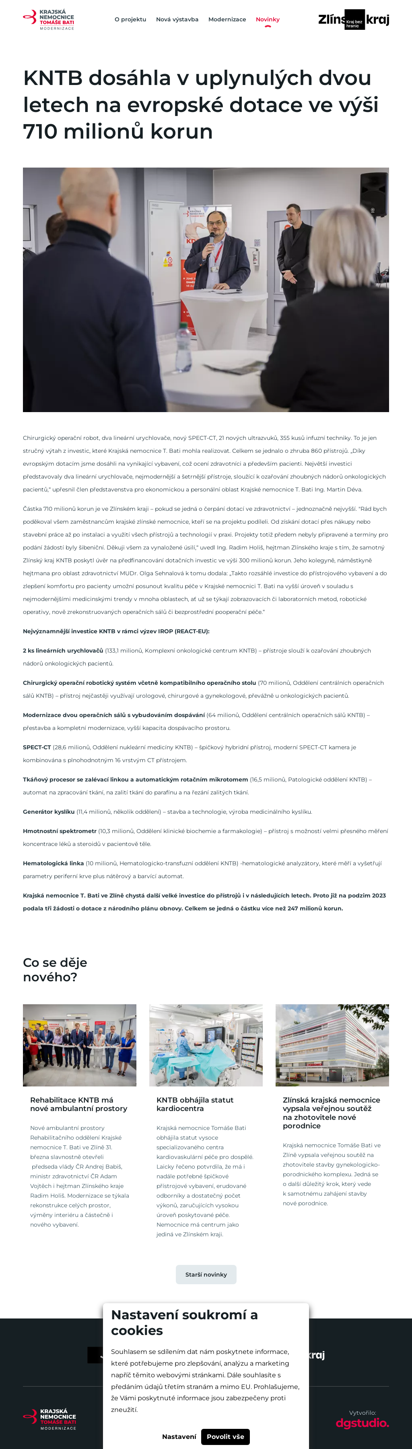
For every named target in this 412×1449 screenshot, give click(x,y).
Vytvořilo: (362, 1419)
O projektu (130, 19)
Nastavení (179, 1437)
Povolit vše (225, 1437)
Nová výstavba (177, 19)
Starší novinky (206, 1274)
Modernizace (227, 19)
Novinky (268, 19)
